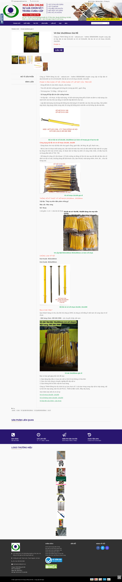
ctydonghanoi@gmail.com (20, 1)
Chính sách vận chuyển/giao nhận (53, 550)
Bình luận (29, 82)
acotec (13, 410)
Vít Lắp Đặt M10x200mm (40, 410)
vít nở (49, 410)
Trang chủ (15, 29)
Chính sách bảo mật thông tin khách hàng (55, 555)
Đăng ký (107, 1)
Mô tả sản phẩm (27, 77)
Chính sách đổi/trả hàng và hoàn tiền (54, 553)
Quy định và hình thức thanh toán (53, 548)
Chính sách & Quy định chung (52, 546)
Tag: (13, 408)
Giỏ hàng (92, 1)
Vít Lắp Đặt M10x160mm (27, 410)
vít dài (18, 410)
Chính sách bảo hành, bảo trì (52, 551)
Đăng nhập (100, 1)
